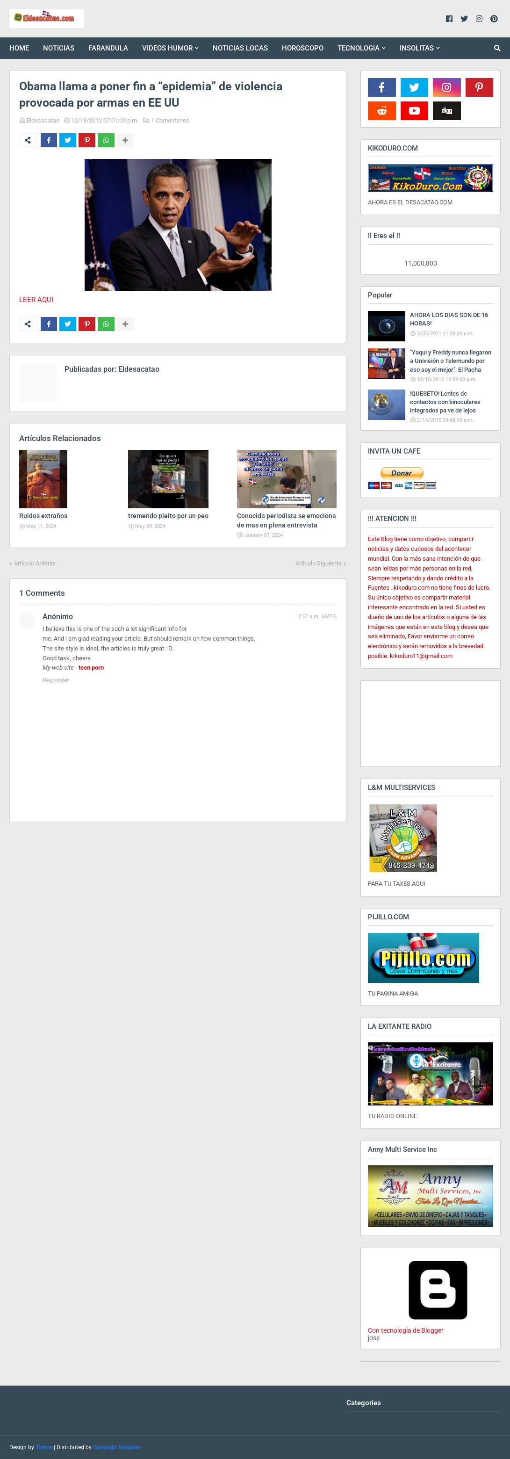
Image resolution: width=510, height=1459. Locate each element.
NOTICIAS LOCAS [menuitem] (240, 48)
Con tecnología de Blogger (438, 1326)
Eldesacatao (43, 120)
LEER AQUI (36, 300)
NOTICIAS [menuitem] (58, 48)
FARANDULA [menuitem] (108, 48)
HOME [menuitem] (19, 48)
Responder (56, 680)
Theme (44, 1447)
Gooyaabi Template (116, 1447)
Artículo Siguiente (318, 563)
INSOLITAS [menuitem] (417, 48)
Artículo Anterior (35, 563)
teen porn (91, 667)
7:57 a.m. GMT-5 (317, 617)
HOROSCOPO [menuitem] (302, 48)
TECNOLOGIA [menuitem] (359, 48)
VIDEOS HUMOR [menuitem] (167, 48)
